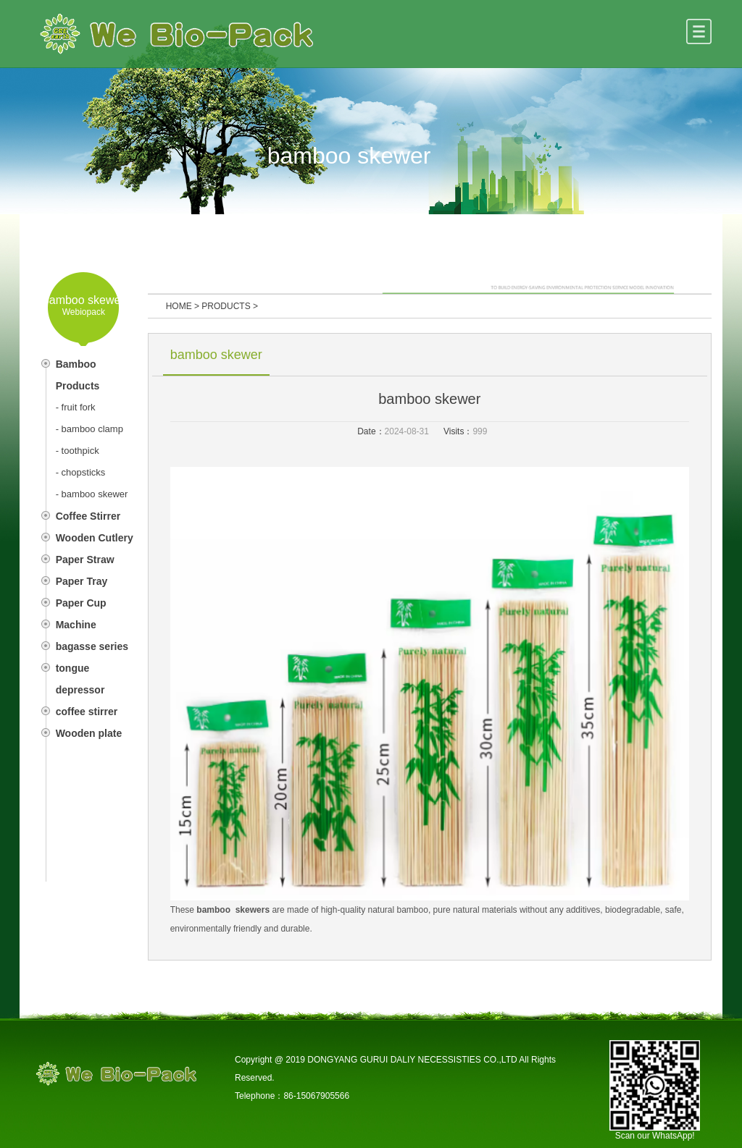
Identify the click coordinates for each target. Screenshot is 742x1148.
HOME (179, 306)
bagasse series (92, 646)
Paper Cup (81, 603)
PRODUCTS (225, 306)
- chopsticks (81, 472)
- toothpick (77, 450)
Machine (76, 624)
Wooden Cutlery (94, 538)
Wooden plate (89, 733)
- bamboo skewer (92, 494)
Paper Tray (82, 581)
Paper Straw (85, 559)
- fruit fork (76, 407)
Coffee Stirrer (88, 516)
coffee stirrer (87, 711)
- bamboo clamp (89, 428)
